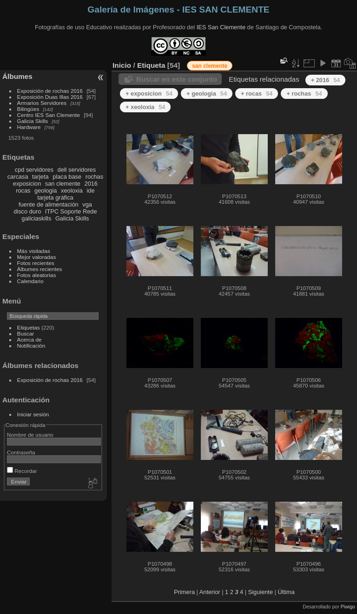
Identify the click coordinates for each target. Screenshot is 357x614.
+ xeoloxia (145, 106)
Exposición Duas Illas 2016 (50, 97)
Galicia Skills (32, 121)
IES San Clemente (221, 27)
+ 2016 (325, 80)
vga (87, 204)
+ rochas (304, 93)
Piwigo (348, 606)
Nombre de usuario (30, 435)
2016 (91, 183)
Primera (184, 591)
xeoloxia (72, 190)
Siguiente (260, 591)
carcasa (17, 176)
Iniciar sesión (33, 414)
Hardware (29, 127)
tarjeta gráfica (55, 197)
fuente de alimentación (49, 204)
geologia (45, 190)
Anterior (209, 591)
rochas (94, 176)
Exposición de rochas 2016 (50, 91)
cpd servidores (34, 169)
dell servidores (77, 169)
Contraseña (21, 452)
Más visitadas (33, 251)
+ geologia (206, 93)
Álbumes (17, 76)
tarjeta (40, 176)
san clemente (62, 183)
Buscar (25, 333)
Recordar (22, 471)
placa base (67, 176)
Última (286, 591)
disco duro (27, 211)
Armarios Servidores (42, 103)
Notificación (31, 346)
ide (91, 190)
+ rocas (256, 93)
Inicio (121, 65)
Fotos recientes (35, 263)
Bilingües (28, 109)
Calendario (30, 281)
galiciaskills (36, 218)
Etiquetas (28, 327)
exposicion (27, 183)
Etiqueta (151, 65)
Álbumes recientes (39, 269)
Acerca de (29, 339)
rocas (23, 190)
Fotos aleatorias (36, 275)
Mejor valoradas (36, 257)
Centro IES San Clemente (48, 115)
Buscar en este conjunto (176, 79)
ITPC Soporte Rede (71, 211)
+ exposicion (149, 93)
